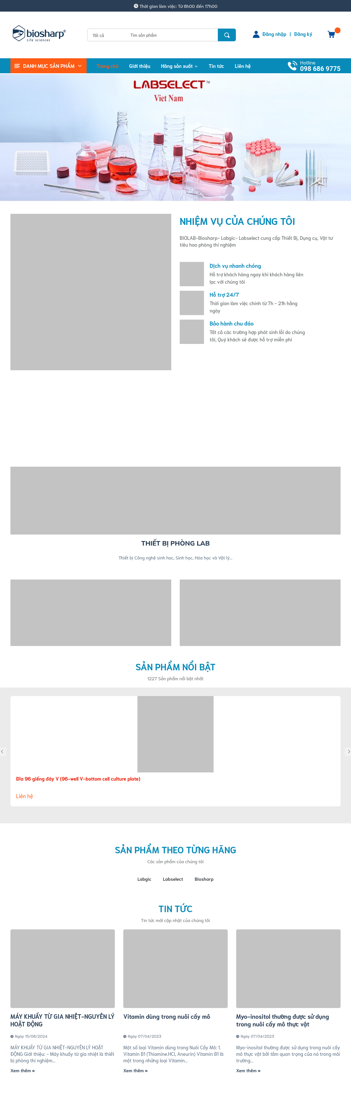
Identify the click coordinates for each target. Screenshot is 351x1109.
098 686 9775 (320, 69)
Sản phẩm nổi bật (175, 666)
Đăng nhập (274, 34)
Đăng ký (303, 34)
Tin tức (175, 909)
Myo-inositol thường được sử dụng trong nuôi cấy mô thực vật (282, 1021)
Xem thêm (22, 1071)
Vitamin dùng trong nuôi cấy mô (166, 1017)
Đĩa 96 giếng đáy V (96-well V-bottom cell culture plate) (78, 778)
